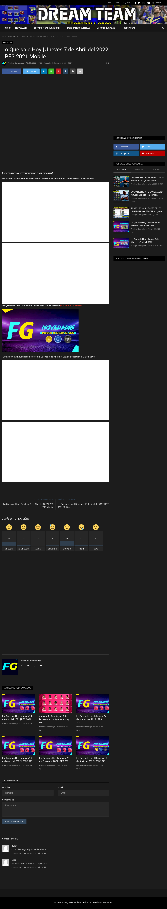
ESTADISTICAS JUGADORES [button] (48, 27)
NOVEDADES (13, 36)
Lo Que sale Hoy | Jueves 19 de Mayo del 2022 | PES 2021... (18, 760)
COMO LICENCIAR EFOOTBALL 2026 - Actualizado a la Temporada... (148, 193)
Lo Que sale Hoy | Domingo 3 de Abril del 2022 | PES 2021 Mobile (28, 506)
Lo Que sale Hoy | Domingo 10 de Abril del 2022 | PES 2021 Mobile (83, 506)
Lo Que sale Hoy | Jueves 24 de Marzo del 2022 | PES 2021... (91, 719)
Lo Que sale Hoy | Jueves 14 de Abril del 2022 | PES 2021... (17, 718)
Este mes (139, 169)
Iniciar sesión (113, 2)
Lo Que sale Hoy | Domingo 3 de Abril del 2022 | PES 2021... (91, 760)
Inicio (7, 27)
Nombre (6, 787)
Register (126, 2)
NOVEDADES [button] (22, 27)
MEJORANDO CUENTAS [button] (79, 27)
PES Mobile (24, 36)
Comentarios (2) (10, 838)
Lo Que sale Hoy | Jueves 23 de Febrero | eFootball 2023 (145, 224)
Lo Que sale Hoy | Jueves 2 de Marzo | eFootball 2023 (145, 240)
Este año (156, 169)
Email (60, 787)
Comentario (8, 799)
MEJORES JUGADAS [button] (107, 27)
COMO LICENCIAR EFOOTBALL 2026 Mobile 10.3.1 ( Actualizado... (147, 179)
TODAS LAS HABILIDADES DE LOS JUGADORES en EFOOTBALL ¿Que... (147, 210)
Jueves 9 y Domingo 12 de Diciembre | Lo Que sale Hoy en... (54, 719)
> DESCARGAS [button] (129, 27)
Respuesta (30, 853)
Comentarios (11, 780)
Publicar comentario (14, 821)
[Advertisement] (55, 104)
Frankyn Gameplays (13, 63)
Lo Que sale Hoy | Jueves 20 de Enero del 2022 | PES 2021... (55, 760)
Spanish (157, 3)
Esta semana (122, 169)
